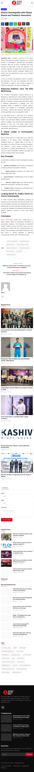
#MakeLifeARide (16, 672)
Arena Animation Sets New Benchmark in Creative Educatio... (16, 331)
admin (3, 292)
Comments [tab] (5, 488)
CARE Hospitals (6, 672)
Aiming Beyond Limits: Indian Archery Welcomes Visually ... (21, 716)
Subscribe (29, 754)
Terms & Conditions (6, 766)
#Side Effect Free (11, 254)
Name (2, 493)
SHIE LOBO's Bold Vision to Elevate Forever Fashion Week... (22, 589)
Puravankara (20, 651)
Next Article (17, 270)
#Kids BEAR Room (24, 241)
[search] (32, 3)
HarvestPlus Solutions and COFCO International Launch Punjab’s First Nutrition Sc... (17, 273)
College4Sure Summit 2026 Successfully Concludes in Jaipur (17, 388)
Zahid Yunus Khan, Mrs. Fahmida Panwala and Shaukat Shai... (22, 633)
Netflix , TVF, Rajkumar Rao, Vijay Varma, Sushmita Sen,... (22, 616)
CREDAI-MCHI (5, 655)
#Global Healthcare (24, 248)
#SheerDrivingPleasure (8, 651)
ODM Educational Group (8, 669)
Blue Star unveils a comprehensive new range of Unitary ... (16, 475)
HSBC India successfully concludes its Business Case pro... (22, 560)
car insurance (20, 662)
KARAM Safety (5, 658)
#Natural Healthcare (12, 248)
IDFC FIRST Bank (27, 655)
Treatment (19, 251)
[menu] (2, 3)
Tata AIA (15, 665)
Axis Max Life (20, 658)
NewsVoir (3, 768)
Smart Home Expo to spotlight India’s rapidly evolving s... (14, 417)
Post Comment (7, 519)
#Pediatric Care (10, 244)
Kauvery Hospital (6, 648)
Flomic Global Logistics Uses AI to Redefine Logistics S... (22, 543)
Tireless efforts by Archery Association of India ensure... (21, 725)
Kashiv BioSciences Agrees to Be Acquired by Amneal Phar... (15, 446)
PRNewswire (16, 766)
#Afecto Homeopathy (12, 241)
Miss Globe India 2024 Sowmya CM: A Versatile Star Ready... (22, 598)
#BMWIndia (22, 648)
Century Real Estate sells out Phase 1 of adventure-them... (23, 552)
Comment (4, 507)
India (13, 658)
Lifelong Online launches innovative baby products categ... (22, 569)
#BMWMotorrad (6, 665)
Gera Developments (25, 665)
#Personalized (10, 251)
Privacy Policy (25, 766)
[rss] (3, 707)
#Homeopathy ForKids (22, 244)
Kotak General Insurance (8, 662)
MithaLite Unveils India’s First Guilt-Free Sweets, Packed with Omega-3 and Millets (17, 266)
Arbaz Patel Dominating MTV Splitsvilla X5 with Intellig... (21, 624)
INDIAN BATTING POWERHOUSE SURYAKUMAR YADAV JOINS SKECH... (15, 360)
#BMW (15, 648)
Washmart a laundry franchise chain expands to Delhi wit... (22, 534)
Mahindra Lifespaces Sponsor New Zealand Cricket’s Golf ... (21, 735)
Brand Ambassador (22, 669)
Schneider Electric (15, 655)
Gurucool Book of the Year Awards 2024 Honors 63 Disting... (22, 607)
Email (2, 500)
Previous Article (17, 263)
